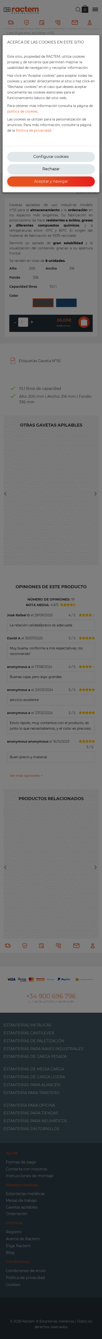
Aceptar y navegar (51, 181)
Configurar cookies (51, 156)
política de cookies (22, 111)
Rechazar (51, 169)
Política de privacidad (33, 130)
